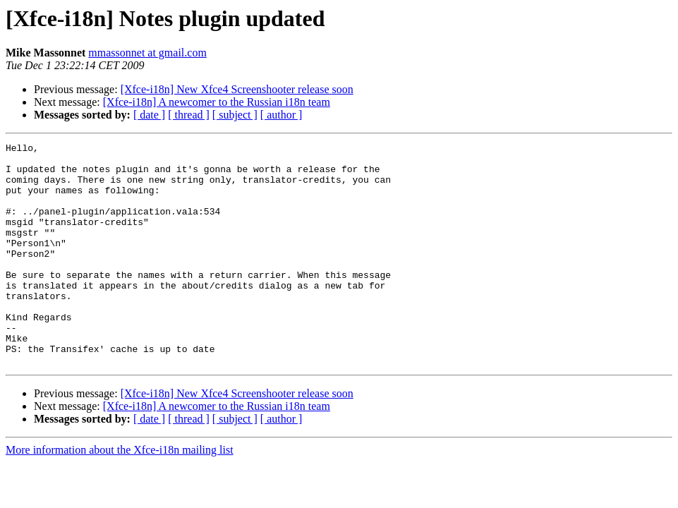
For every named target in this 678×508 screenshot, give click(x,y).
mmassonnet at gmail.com (147, 53)
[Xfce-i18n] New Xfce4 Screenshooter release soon (237, 89)
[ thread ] (189, 115)
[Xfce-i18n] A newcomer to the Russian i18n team (216, 102)
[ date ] (149, 115)
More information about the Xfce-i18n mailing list (120, 494)
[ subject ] (235, 115)
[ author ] (281, 115)
